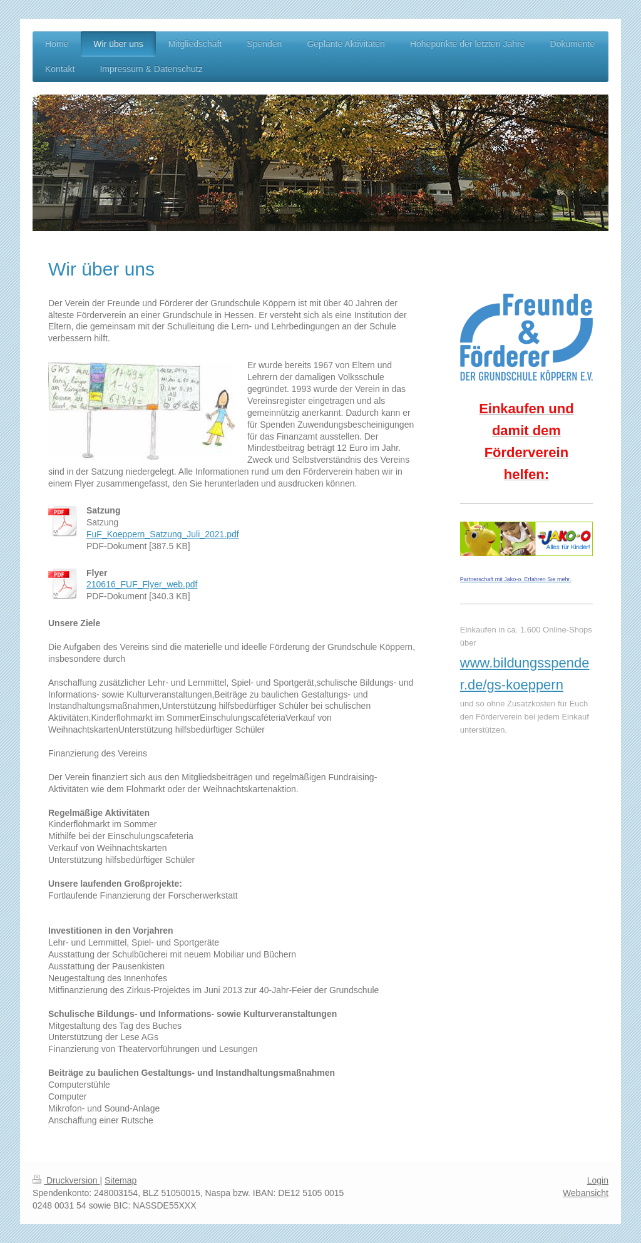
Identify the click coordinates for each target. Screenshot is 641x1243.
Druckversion (66, 1180)
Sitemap (120, 1180)
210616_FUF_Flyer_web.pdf (141, 584)
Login (597, 1180)
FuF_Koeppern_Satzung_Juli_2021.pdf (162, 534)
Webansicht (585, 1193)
